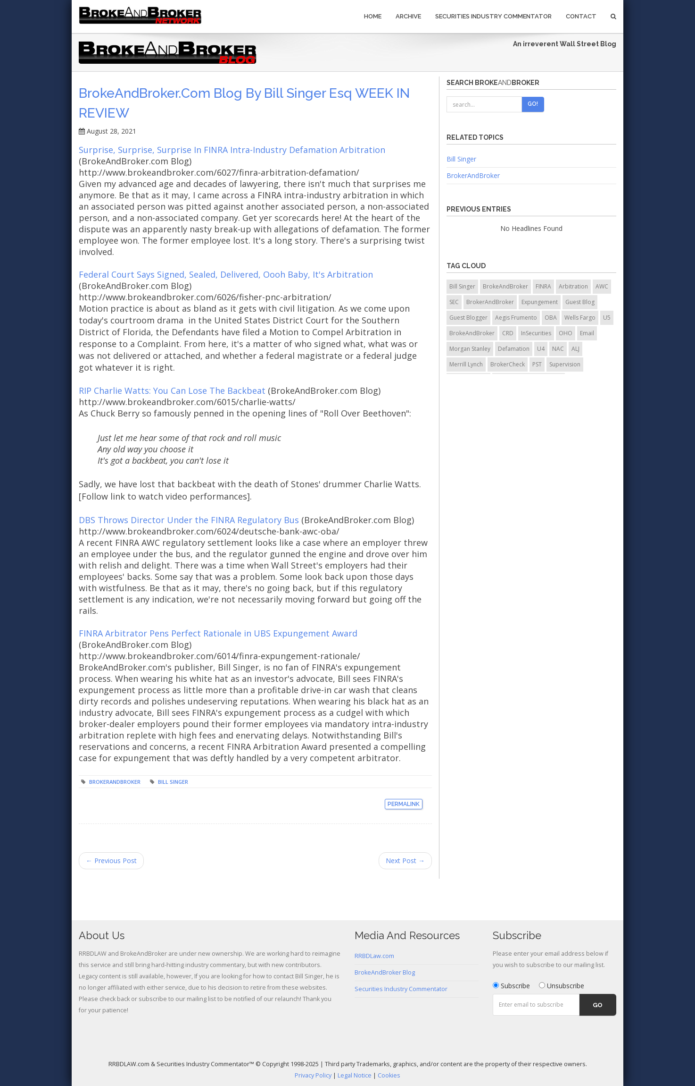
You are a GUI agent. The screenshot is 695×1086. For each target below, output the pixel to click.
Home (372, 16)
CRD (507, 333)
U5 (607, 318)
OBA (551, 318)
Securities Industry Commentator (493, 16)
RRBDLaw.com (374, 956)
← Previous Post (111, 860)
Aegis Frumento (516, 318)
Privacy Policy (313, 1075)
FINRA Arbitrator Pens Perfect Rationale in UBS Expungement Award (218, 633)
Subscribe (511, 985)
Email (587, 333)
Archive (408, 16)
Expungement (539, 302)
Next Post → (405, 860)
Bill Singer (173, 781)
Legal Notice (355, 1075)
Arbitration (573, 286)
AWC (602, 286)
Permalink (404, 804)
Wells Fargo (580, 318)
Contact (581, 16)
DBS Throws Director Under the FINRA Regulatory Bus (189, 520)
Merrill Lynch (466, 364)
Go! (533, 104)
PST (537, 364)
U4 (541, 349)
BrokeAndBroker (505, 286)
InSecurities (536, 333)
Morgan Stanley (469, 349)
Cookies (389, 1075)
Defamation (514, 349)
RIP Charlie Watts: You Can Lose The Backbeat (173, 390)
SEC (454, 302)
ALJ (575, 349)
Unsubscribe (561, 985)
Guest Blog (580, 302)
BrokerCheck (507, 364)
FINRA (543, 286)
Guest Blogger (468, 318)
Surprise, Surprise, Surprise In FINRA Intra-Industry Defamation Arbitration (232, 149)
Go (598, 1005)
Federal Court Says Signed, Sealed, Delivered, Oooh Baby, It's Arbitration (226, 274)
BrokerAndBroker (115, 781)
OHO (565, 333)
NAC (558, 349)
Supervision (564, 364)
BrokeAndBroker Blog (385, 972)
